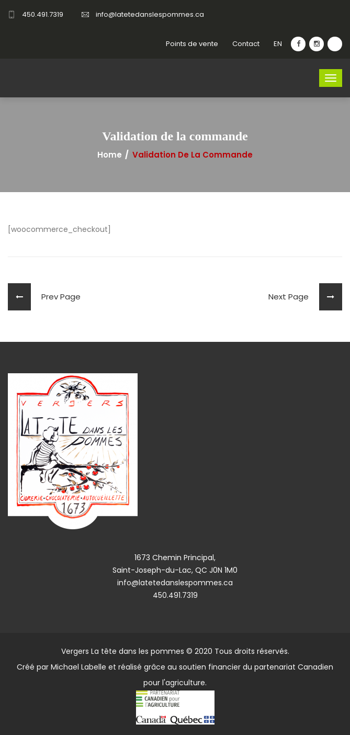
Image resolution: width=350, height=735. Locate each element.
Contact (245, 44)
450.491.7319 (42, 14)
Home (109, 155)
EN (278, 44)
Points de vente (192, 44)
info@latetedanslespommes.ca (150, 14)
